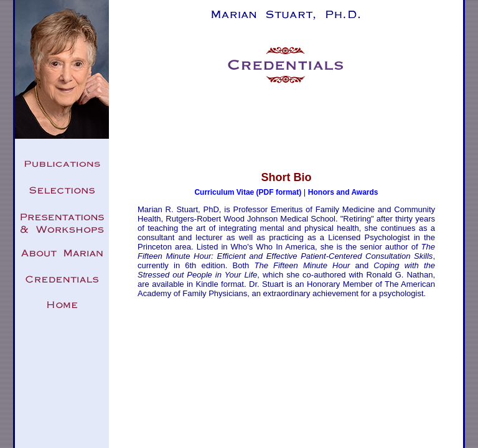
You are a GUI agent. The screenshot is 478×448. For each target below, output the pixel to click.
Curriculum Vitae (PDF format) (247, 192)
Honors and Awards (343, 192)
